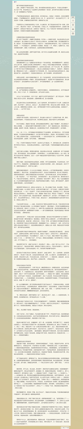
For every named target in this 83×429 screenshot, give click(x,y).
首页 (73, 17)
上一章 (62, 427)
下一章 (67, 427)
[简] (73, 33)
